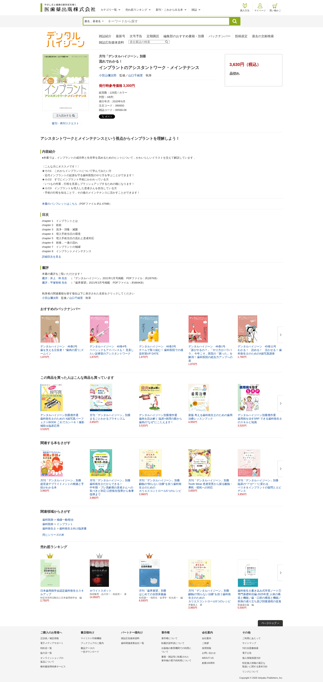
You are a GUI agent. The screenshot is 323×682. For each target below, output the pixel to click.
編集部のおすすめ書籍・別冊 (183, 36)
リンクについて (250, 671)
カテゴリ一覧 (109, 9)
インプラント (65, 524)
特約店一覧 (46, 648)
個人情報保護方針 (251, 658)
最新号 (120, 36)
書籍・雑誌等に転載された (180, 658)
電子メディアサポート (51, 643)
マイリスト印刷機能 (91, 638)
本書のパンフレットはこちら (59, 203)
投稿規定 (241, 36)
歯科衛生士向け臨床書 (73, 528)
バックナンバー (220, 36)
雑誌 (194, 9)
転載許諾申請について (172, 643)
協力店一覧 (46, 653)
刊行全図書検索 (250, 648)
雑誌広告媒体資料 (111, 42)
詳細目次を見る (51, 256)
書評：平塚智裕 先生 (54, 282)
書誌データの (100, 650)
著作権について (169, 638)
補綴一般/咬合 (65, 519)
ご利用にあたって (251, 638)
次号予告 (136, 36)
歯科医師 (47, 519)
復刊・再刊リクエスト (65, 123)
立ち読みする (63, 115)
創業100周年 (208, 663)
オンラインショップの (59, 660)
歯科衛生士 (49, 528)
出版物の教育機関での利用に (180, 650)
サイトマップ (249, 643)
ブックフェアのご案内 (92, 643)
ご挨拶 (205, 643)
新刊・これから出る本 (169, 9)
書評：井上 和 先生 (54, 278)
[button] (280, 335)
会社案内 (206, 638)
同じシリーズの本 (53, 534)
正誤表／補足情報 (49, 638)
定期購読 (153, 36)
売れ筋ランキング (136, 9)
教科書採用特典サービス (53, 666)
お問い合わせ (209, 653)
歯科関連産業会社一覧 (132, 643)
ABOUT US (208, 658)
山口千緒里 (135, 75)
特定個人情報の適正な (261, 665)
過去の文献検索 (263, 36)
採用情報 (206, 648)
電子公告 (247, 653)
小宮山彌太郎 (107, 75)
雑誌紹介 (105, 36)
